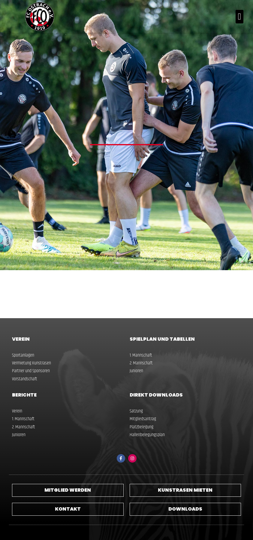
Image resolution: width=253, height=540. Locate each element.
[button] (239, 16)
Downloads (185, 508)
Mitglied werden (67, 490)
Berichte (24, 394)
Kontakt (68, 508)
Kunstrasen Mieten (185, 490)
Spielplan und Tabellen (162, 339)
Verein (21, 339)
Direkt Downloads (156, 394)
